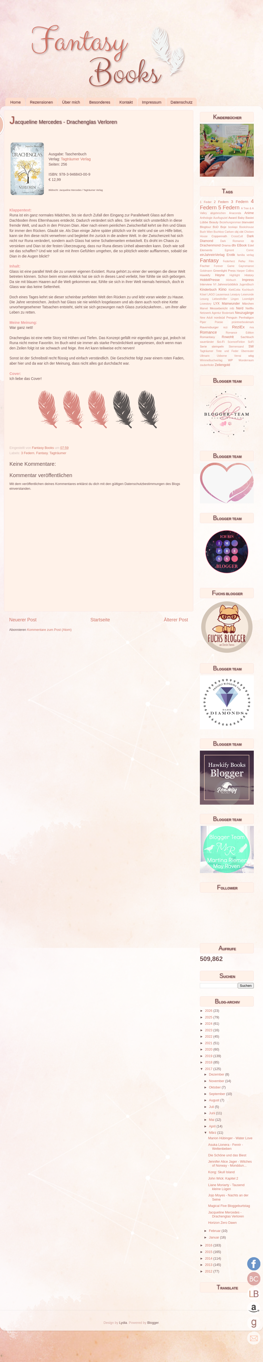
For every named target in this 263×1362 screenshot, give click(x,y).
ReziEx (238, 327)
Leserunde (247, 294)
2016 (209, 1245)
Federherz (229, 261)
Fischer (205, 266)
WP (230, 360)
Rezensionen (41, 102)
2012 (209, 1271)
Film (251, 261)
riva (252, 327)
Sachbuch (247, 337)
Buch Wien (206, 231)
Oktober (215, 1087)
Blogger (153, 1323)
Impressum (151, 102)
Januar (214, 1237)
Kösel (203, 294)
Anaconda (235, 213)
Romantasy (207, 337)
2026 (209, 1011)
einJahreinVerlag (212, 255)
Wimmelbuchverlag (211, 360)
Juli (212, 1107)
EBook (242, 245)
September (217, 1094)
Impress (248, 280)
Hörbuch (231, 280)
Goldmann (206, 270)
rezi (225, 327)
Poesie (219, 322)
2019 (209, 1056)
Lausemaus (222, 294)
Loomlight (248, 299)
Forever (218, 266)
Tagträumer (57, 453)
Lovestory (205, 303)
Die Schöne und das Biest (227, 1155)
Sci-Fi (221, 341)
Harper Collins (245, 270)
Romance (208, 332)
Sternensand (236, 346)
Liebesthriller (219, 299)
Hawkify (205, 275)
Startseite (100, 619)
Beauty (214, 222)
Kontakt (126, 102)
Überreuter (247, 351)
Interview (206, 284)
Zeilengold (222, 365)
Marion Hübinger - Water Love (230, 1138)
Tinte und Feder (227, 351)
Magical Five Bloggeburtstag (229, 1206)
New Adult (206, 317)
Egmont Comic (239, 250)
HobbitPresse (210, 280)
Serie (203, 346)
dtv (234, 245)
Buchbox (219, 231)
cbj (236, 231)
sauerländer (207, 341)
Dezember (217, 1074)
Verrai (237, 355)
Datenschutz (181, 102)
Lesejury (235, 294)
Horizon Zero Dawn (222, 1223)
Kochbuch (248, 289)
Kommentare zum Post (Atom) (49, 630)
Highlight (235, 275)
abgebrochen (218, 213)
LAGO (211, 294)
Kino (222, 289)
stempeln (218, 346)
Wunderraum (246, 360)
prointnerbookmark (243, 322)
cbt (241, 231)
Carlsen (229, 231)
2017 (209, 1069)
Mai (212, 1120)
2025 (209, 1017)
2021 (209, 1043)
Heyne (220, 275)
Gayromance (246, 266)
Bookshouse (246, 227)
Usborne (222, 355)
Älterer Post (176, 619)
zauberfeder (207, 365)
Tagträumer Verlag (76, 159)
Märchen (248, 303)
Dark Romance (232, 241)
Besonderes (99, 102)
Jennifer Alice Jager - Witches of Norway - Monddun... (230, 1163)
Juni (212, 1113)
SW (251, 346)
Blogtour (205, 227)
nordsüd (219, 317)
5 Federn (229, 207)
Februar (215, 1231)
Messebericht (218, 308)
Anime (249, 213)
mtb (232, 308)
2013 (209, 1265)
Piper (203, 322)
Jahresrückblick (228, 284)
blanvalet (248, 222)
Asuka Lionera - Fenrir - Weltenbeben (225, 1147)
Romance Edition (240, 332)
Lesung (204, 299)
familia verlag (245, 255)
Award (232, 217)
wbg (251, 355)
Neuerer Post (23, 619)
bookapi (232, 227)
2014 (209, 1258)
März (213, 1133)
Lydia (123, 1323)
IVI (214, 284)
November (217, 1081)
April (213, 1126)
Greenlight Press (224, 270)
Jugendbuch (246, 284)
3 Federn (27, 453)
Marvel (204, 308)
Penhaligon (246, 317)
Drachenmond (210, 245)
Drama (226, 245)
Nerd (239, 308)
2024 (209, 1024)
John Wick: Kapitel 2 (223, 1178)
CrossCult (237, 236)
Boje (223, 227)
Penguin (231, 317)
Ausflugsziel (220, 217)
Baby (241, 217)
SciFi (251, 341)
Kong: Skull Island (221, 1172)
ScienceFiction (236, 341)
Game (230, 266)
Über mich (71, 102)
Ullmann (205, 355)
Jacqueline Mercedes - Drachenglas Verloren (226, 1214)
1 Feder (206, 202)
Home (15, 102)
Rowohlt (228, 337)
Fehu (242, 261)
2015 (209, 1252)
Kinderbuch (208, 289)
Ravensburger (209, 327)
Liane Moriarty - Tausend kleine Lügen (226, 1187)
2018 (209, 1062)
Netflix (250, 308)
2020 (209, 1049)
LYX (217, 303)
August (214, 1100)
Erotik (231, 255)
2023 (209, 1030)
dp (252, 241)
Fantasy (42, 453)
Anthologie (206, 217)
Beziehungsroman (230, 222)
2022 (209, 1036)
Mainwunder (231, 303)
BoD (216, 227)
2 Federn (221, 202)
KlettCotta (234, 289)
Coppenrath (219, 236)
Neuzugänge (244, 313)
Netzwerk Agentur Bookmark (217, 312)
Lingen (235, 299)
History (249, 275)
